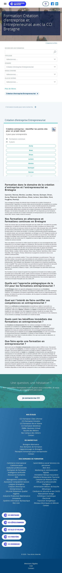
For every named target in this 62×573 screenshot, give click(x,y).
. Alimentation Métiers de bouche (46, 486)
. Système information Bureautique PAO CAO (16, 502)
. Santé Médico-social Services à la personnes (45, 464)
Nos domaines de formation (31, 447)
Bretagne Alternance (31, 444)
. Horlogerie (46, 484)
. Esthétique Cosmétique (46, 496)
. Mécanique (46, 489)
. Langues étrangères (16, 484)
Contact (31, 435)
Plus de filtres (10, 89)
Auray (31, 146)
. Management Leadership (16, 479)
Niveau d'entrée (10, 71)
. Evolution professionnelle (16, 468)
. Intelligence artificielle (16, 472)
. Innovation (16, 498)
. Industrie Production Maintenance (16, 496)
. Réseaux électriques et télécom (46, 503)
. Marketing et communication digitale (46, 471)
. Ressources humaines (16, 475)
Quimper (31, 168)
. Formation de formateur (16, 470)
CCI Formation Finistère (31, 421)
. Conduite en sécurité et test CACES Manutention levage (46, 492)
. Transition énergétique (45, 501)
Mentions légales (31, 563)
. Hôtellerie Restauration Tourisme (45, 477)
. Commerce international (16, 463)
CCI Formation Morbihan (31, 426)
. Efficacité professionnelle (46, 482)
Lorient (30, 159)
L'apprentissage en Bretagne (31, 449)
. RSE (16, 477)
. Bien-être (46, 468)
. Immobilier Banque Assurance (45, 475)
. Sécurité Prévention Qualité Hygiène (16, 492)
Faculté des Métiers (31, 430)
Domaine (8, 63)
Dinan (31, 155)
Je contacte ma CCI (31, 398)
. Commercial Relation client (46, 479)
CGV (31, 566)
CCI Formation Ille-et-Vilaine (31, 423)
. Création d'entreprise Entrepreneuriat (16, 487)
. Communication (16, 465)
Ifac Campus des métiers (31, 433)
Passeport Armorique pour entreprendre (31, 451)
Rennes (31, 172)
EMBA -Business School (31, 428)
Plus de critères (10, 78)
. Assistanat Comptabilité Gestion (16, 482)
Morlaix (31, 163)
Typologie (8, 55)
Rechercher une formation (14, 48)
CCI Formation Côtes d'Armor (31, 419)
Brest (31, 150)
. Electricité (46, 498)
